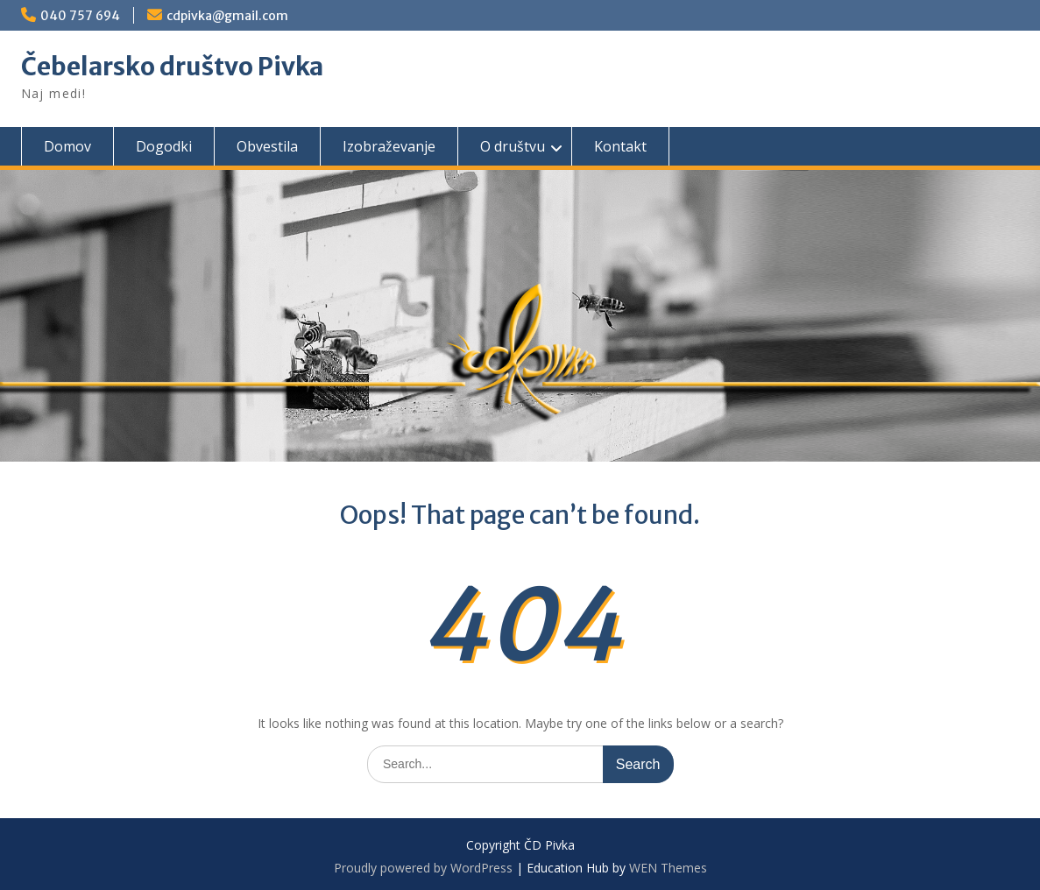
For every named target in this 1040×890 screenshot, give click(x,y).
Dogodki (164, 146)
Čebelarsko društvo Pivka (172, 66)
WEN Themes (668, 867)
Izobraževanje (389, 146)
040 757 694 (80, 16)
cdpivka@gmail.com (227, 16)
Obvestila (267, 146)
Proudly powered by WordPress (423, 867)
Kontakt (620, 146)
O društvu (512, 146)
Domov (67, 146)
